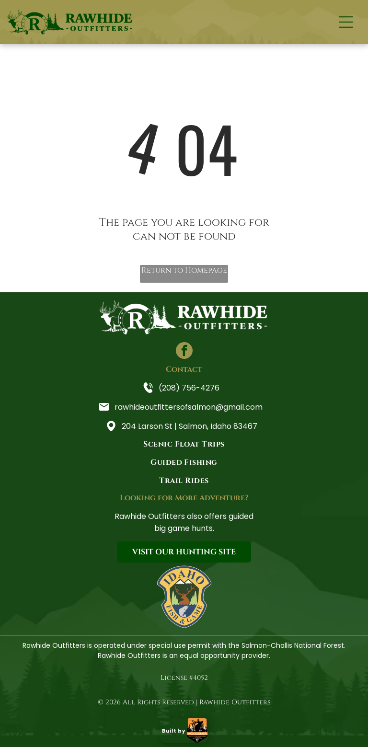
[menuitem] (184, 444)
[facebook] (184, 351)
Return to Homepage (184, 270)
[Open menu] (346, 22)
